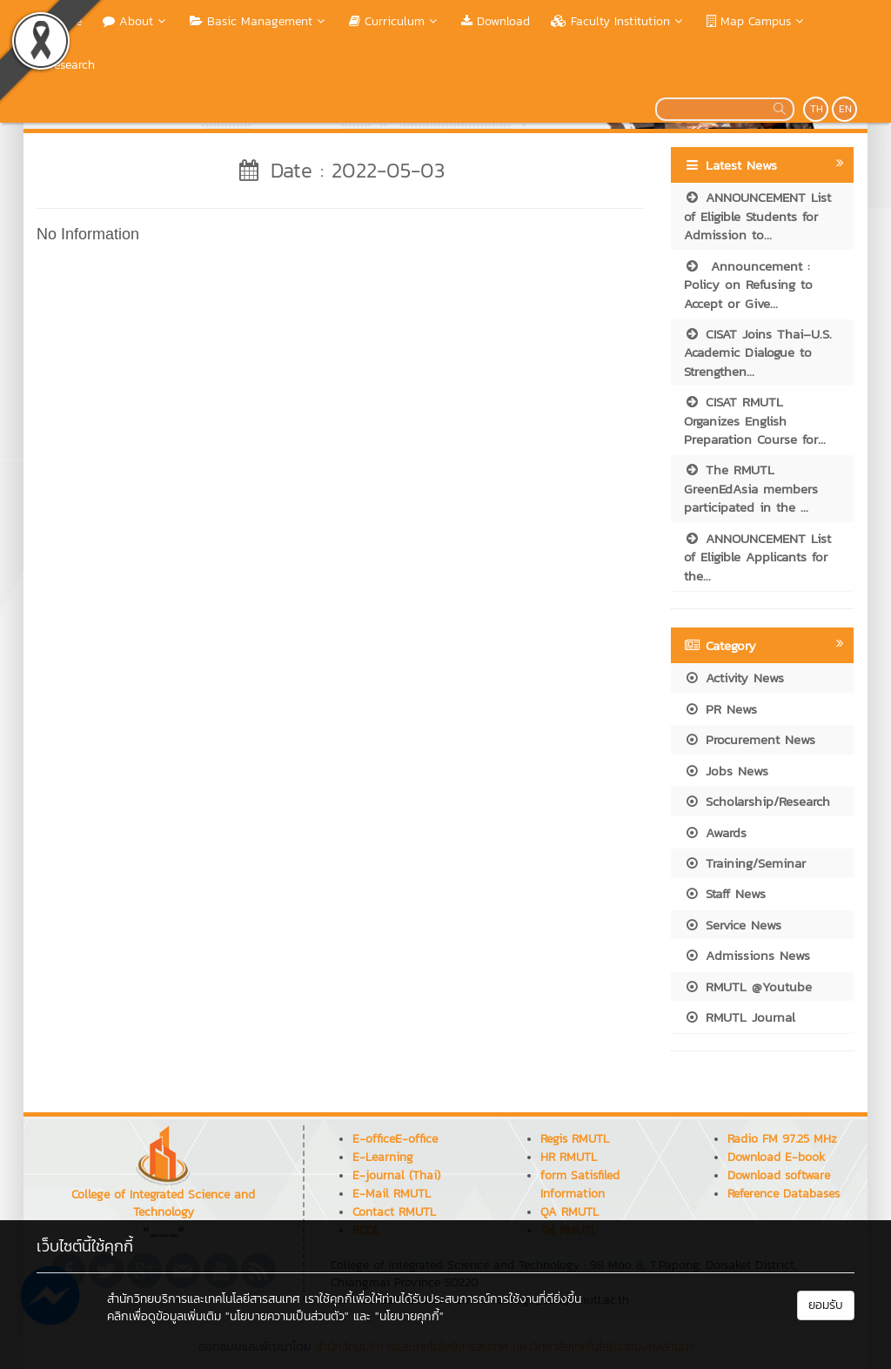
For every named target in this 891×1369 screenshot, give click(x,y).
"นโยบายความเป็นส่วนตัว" (287, 1316)
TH (816, 109)
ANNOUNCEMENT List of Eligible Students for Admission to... (757, 216)
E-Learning (382, 1157)
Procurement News (749, 739)
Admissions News (747, 955)
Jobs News (726, 771)
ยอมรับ (825, 1305)
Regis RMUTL (574, 1139)
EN (845, 109)
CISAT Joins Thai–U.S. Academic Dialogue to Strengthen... (758, 352)
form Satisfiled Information (580, 1184)
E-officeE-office (395, 1139)
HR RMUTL (568, 1157)
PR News (720, 709)
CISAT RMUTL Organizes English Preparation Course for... (755, 420)
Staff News (725, 893)
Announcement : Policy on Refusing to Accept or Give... (748, 284)
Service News (732, 925)
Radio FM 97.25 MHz (782, 1139)
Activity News (734, 678)
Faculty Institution (618, 21)
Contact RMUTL (394, 1212)
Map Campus (757, 21)
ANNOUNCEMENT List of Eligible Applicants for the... (757, 557)
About (136, 21)
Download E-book (776, 1157)
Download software (778, 1175)
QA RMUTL (569, 1212)
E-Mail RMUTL (391, 1193)
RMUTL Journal (739, 1017)
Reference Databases (783, 1193)
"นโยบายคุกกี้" (409, 1316)
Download (495, 21)
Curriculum (394, 21)
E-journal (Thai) (396, 1175)
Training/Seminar (745, 863)
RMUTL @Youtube (748, 986)
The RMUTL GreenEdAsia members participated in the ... (751, 488)
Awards (715, 832)
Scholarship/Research (757, 801)
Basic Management (259, 21)
